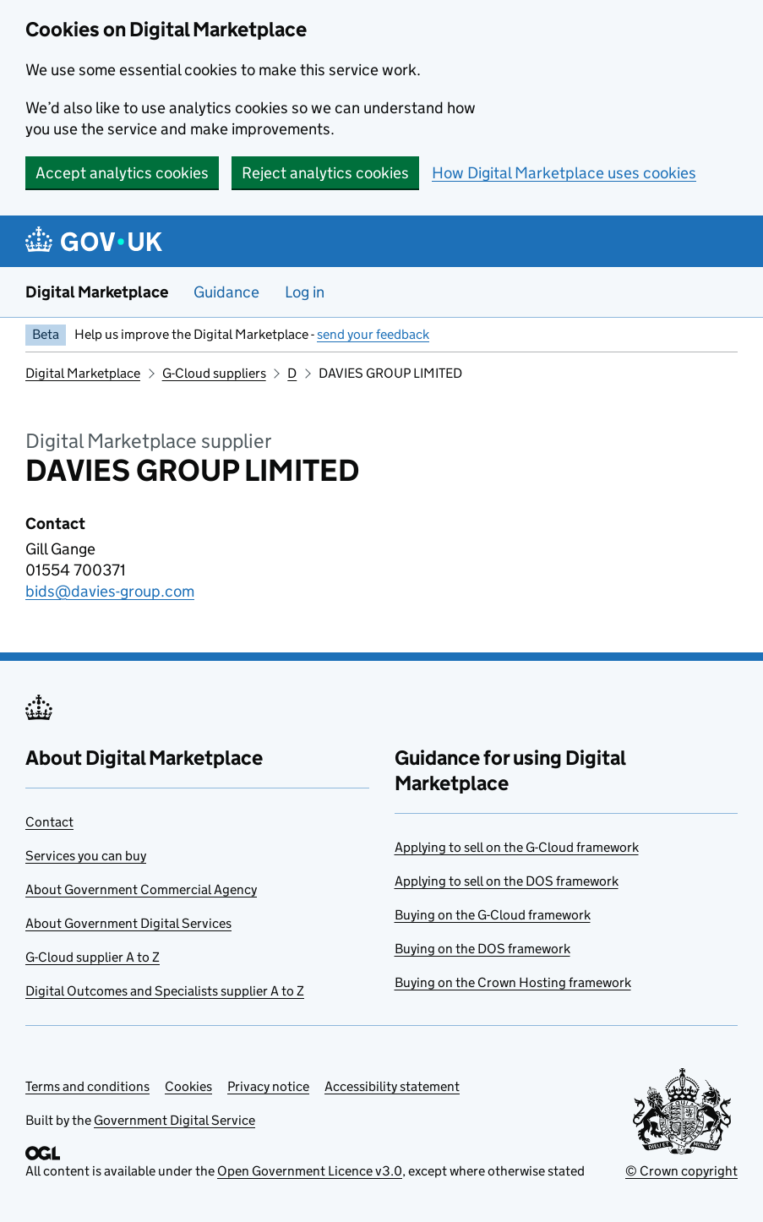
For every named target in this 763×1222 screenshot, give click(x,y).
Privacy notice (268, 1086)
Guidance (226, 292)
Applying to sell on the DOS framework (507, 881)
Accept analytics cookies (122, 173)
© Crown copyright (681, 1171)
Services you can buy (85, 856)
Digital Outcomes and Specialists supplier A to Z (164, 991)
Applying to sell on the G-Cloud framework (517, 847)
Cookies (188, 1086)
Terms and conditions (87, 1086)
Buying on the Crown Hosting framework (513, 982)
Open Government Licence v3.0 (309, 1171)
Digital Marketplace (96, 292)
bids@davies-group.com (109, 591)
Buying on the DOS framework (482, 949)
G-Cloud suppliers (214, 373)
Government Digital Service (174, 1120)
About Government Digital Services (128, 923)
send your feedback (373, 334)
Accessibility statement (392, 1086)
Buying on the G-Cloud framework (493, 915)
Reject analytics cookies (325, 173)
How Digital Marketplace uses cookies (564, 173)
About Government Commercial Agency (141, 889)
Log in (304, 292)
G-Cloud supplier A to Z (92, 957)
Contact (49, 822)
